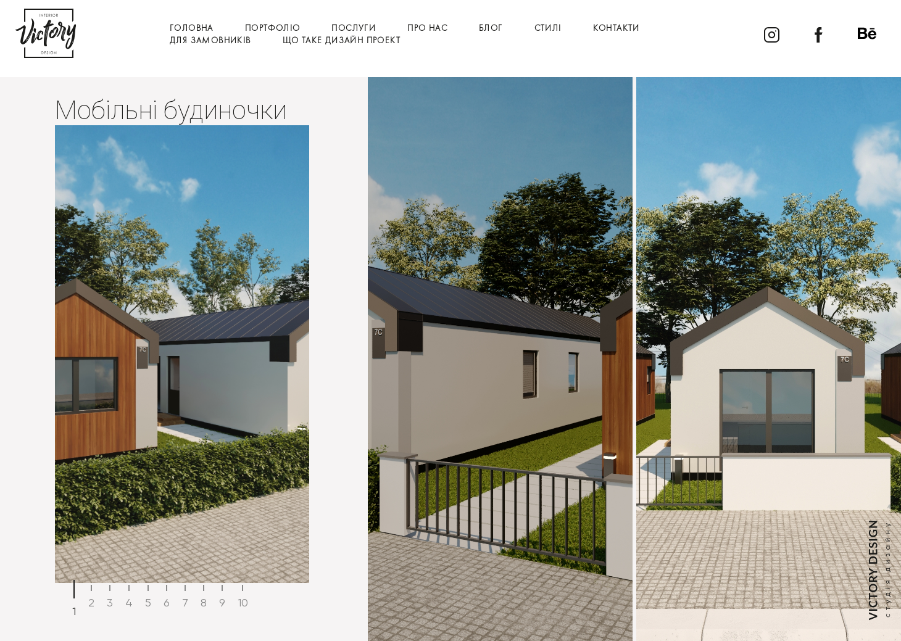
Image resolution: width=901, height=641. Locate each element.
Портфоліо (273, 29)
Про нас (427, 29)
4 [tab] (129, 602)
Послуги (353, 29)
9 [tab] (222, 602)
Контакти (616, 29)
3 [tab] (110, 602)
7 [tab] (185, 602)
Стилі (548, 29)
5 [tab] (148, 602)
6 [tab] (167, 602)
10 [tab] (243, 602)
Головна (192, 29)
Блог (491, 29)
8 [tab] (204, 602)
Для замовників (210, 41)
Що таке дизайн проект (342, 41)
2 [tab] (91, 602)
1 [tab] (74, 611)
